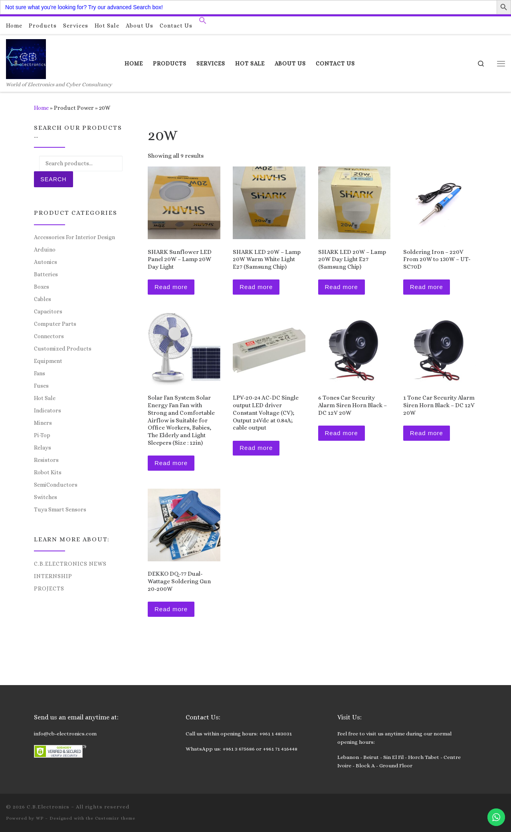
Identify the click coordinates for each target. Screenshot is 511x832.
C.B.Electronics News (70, 564)
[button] (202, 22)
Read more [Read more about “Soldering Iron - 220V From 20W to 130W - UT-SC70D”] (426, 286)
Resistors (46, 460)
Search (53, 179)
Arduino (44, 249)
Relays (42, 447)
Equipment (48, 361)
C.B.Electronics (48, 807)
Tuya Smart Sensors (60, 509)
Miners (43, 423)
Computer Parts (55, 324)
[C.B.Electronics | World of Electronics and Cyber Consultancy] (26, 58)
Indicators (47, 410)
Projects (49, 588)
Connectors (49, 336)
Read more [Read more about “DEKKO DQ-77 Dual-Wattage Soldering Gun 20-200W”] (171, 609)
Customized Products (62, 348)
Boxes (41, 286)
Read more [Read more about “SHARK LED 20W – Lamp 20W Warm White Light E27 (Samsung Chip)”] (256, 286)
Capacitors (48, 311)
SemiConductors (55, 484)
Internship (53, 576)
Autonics (45, 262)
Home (41, 108)
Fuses (41, 385)
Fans (39, 373)
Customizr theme (115, 818)
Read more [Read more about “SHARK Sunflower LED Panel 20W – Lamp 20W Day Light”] (171, 286)
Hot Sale (44, 398)
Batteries (46, 274)
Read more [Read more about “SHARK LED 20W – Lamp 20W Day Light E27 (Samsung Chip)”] (341, 286)
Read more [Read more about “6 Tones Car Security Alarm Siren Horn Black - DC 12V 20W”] (341, 433)
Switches (45, 497)
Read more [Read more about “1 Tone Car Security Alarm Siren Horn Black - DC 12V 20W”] (426, 433)
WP (40, 818)
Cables (42, 299)
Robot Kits (47, 472)
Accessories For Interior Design (74, 237)
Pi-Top (42, 435)
